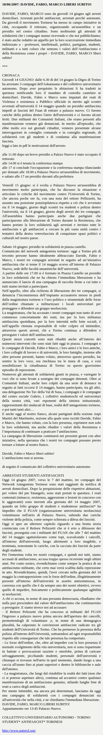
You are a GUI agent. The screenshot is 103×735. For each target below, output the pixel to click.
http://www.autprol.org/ (19, 730)
